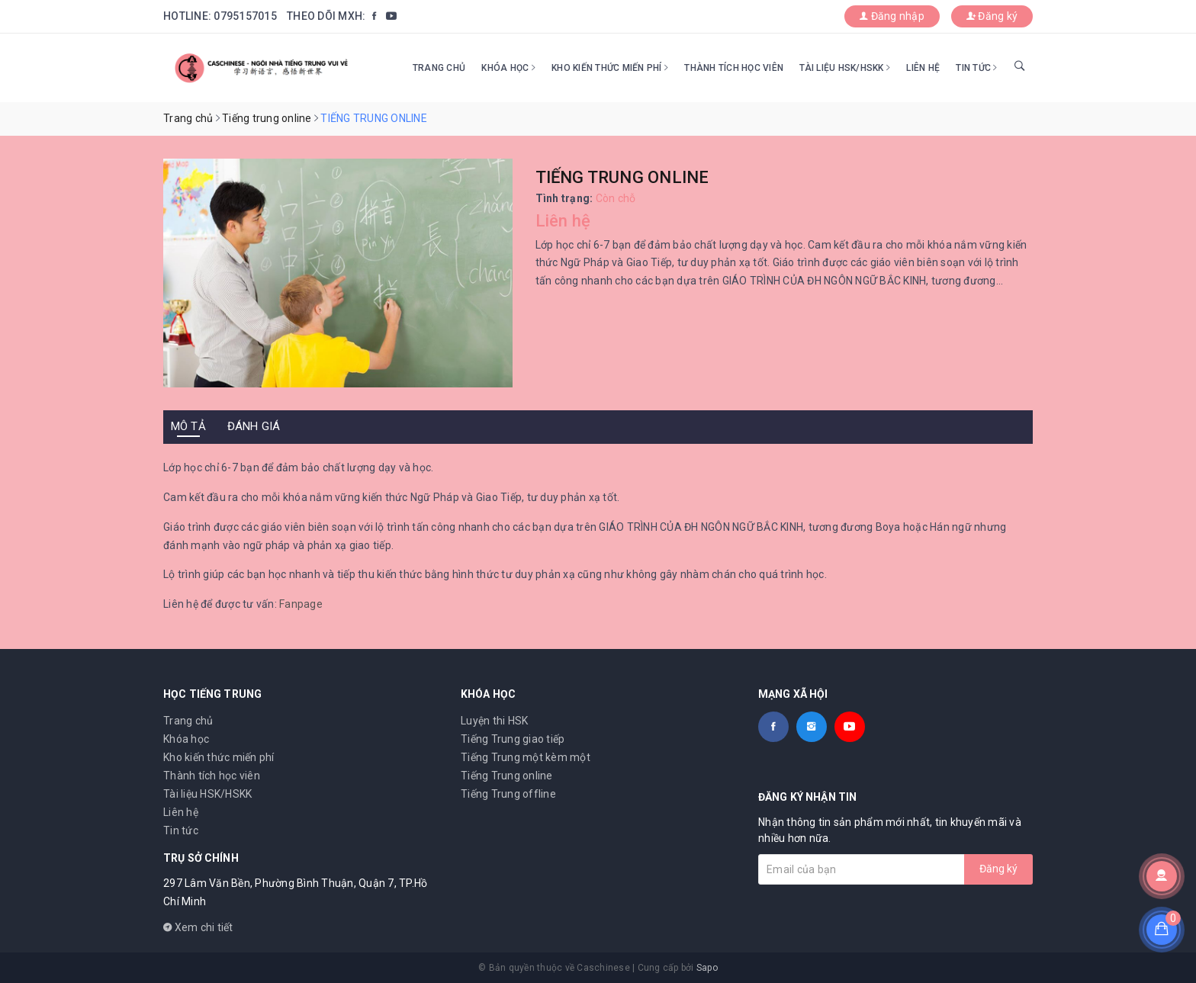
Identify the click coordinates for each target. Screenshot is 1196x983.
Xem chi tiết (198, 927)
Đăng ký (992, 16)
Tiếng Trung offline (508, 794)
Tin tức (976, 68)
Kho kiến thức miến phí (609, 68)
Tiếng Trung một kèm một (525, 757)
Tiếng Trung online (507, 775)
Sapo (707, 967)
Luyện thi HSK (494, 721)
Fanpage (301, 604)
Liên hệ (923, 68)
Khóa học (508, 68)
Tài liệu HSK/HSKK (844, 68)
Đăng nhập (892, 16)
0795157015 (245, 16)
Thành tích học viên (733, 68)
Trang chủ (439, 68)
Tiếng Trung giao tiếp (512, 739)
